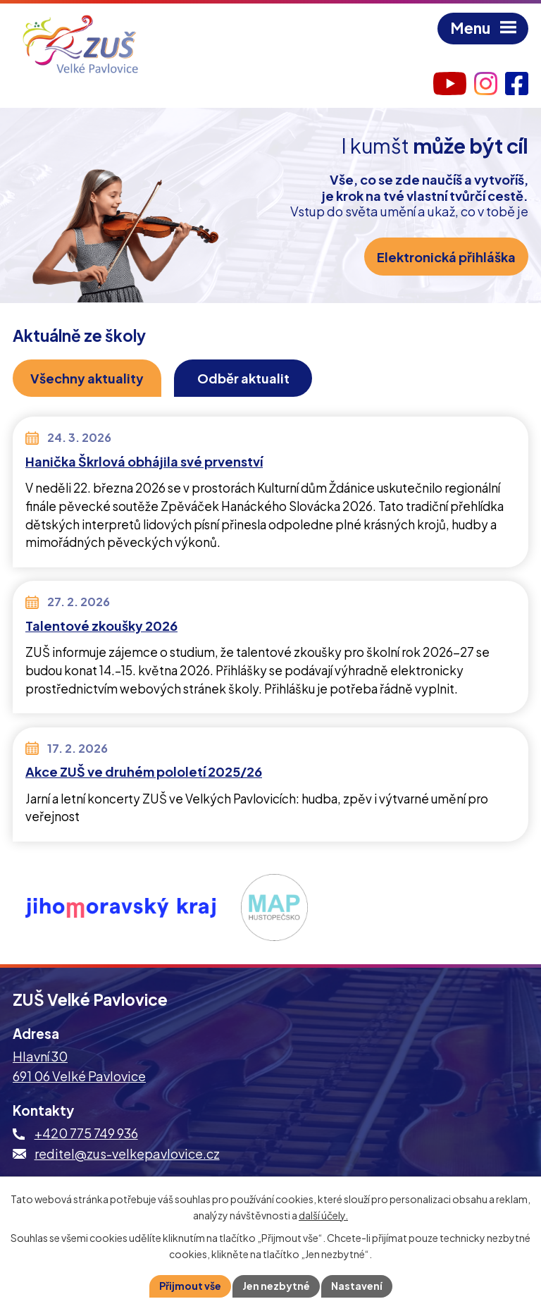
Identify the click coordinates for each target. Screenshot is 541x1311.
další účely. (323, 1215)
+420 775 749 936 (86, 1133)
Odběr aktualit (243, 378)
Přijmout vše (190, 1285)
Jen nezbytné (276, 1285)
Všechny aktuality (87, 378)
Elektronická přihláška (446, 257)
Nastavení (357, 1285)
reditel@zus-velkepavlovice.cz (127, 1153)
